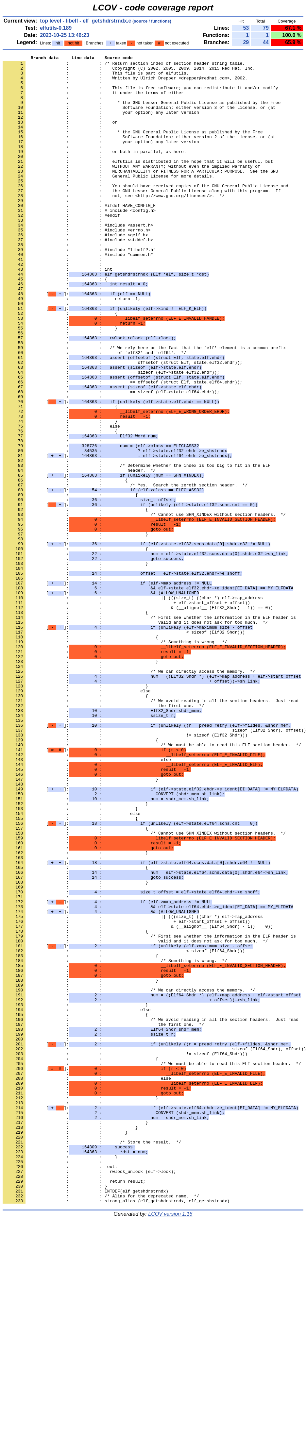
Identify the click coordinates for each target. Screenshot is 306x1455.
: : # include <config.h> (79, 242)
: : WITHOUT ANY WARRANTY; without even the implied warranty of (131, 189)
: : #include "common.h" (78, 294)
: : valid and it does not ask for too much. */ (135, 736)
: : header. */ (79, 553)
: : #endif (61, 247)
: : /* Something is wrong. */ (115, 759)
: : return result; (74, 1407)
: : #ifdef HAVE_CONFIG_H (79, 236)
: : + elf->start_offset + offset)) (126, 712)
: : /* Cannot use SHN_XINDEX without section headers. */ (144, 606)
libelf (72, 21)
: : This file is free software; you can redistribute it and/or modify (140, 94)
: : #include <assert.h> (78, 259)
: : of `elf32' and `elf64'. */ (94, 412)
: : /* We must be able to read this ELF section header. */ (152, 883)
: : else (61, 500)
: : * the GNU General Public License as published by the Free (133, 147)
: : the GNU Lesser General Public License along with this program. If (141, 218)
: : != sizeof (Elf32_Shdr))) (125, 871)
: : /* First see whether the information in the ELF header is (149, 730)
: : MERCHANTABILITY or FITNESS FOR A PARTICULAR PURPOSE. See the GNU (140, 194)
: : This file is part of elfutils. (96, 77)
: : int (57, 312)
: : (54, 89)
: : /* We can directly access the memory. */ (129, 795)
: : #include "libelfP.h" (79, 289)
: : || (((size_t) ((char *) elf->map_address (133, 706)
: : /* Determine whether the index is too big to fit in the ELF (136, 547)
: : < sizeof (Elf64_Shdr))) (124, 1130)
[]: (76, 342)
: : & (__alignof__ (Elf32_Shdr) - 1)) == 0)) (138, 718)
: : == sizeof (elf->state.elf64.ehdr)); (111, 459)
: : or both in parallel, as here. (94, 171)
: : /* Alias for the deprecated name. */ (101, 1424)
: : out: (60, 1389)
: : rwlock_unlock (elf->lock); (89, 1395)
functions (160, 21)
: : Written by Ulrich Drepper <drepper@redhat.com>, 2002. (125, 83)
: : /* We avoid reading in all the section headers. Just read (150, 830)
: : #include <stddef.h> (78, 277)
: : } (60, 383)
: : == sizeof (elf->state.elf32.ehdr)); (111, 436)
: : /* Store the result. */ (92, 1359)
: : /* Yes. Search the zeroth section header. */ (125, 571)
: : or (60, 136)
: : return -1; (71, 347)
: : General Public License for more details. (108, 200)
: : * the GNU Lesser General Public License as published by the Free (141, 112)
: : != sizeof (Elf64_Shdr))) (125, 1254)
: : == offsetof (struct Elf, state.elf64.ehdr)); (122, 447)
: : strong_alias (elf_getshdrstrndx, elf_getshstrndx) (116, 1430)
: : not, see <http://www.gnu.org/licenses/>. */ (114, 224)
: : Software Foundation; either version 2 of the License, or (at (139, 153)
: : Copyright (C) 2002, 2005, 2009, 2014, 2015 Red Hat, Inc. (129, 71)
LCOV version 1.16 (170, 1443)
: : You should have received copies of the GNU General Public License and (145, 212)
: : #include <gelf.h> (75, 271)
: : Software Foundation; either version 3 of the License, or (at (139, 118)
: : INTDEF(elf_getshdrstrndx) (85, 1418)
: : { (55, 324)
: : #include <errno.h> (76, 265)
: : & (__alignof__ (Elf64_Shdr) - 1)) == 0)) (138, 1101)
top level (50, 21)
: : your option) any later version (101, 124)
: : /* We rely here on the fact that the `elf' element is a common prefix (144, 406)
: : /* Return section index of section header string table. (124, 65)
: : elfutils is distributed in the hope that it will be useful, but (138, 183)
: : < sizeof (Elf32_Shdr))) (124, 748)
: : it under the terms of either (93, 100)
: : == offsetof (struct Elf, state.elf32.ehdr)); (122, 424)
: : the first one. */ (103, 836)
